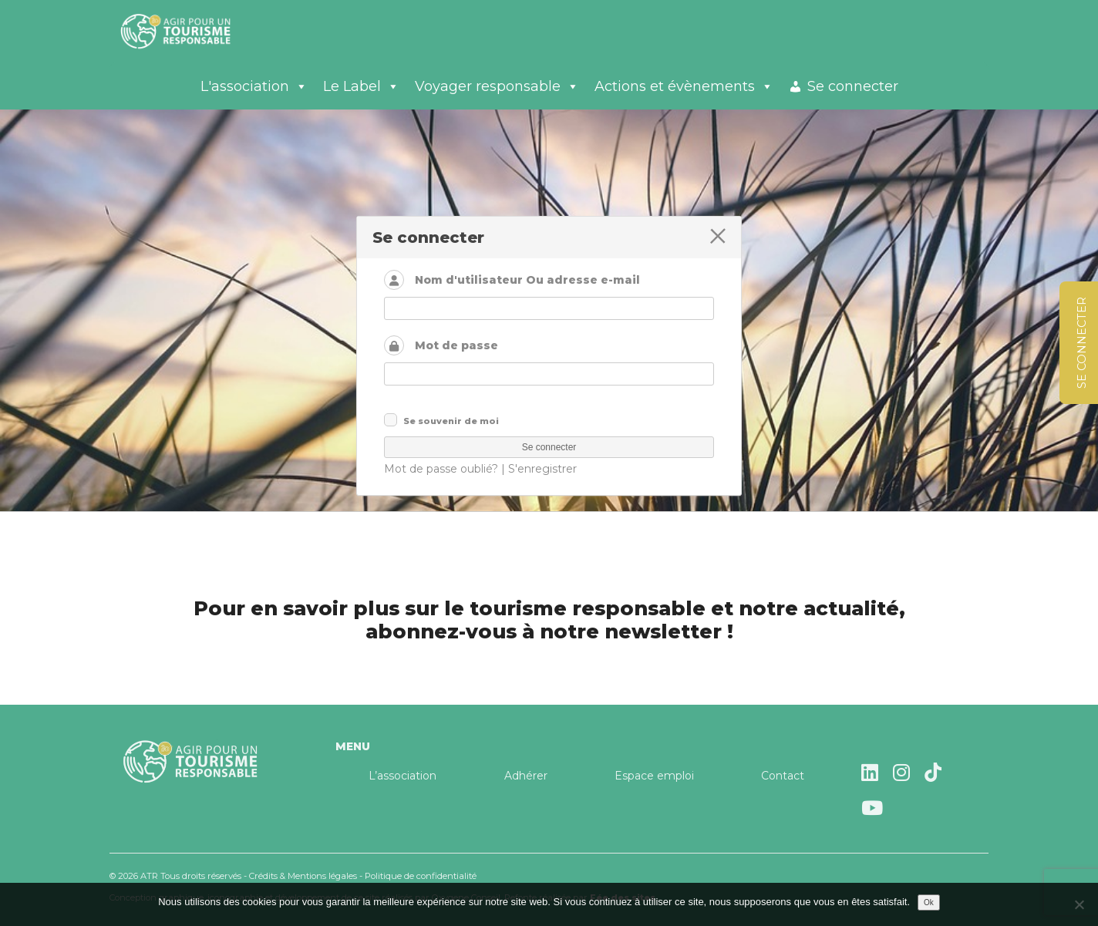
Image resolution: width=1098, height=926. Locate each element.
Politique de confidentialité (421, 875)
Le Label (361, 86)
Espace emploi (654, 776)
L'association (254, 86)
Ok (929, 902)
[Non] (1078, 904)
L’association (402, 776)
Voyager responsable (497, 86)
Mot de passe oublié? (441, 469)
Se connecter (852, 86)
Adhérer (525, 776)
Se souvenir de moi (451, 421)
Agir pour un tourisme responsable (194, 31)
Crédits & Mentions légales (303, 875)
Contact (782, 776)
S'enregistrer (542, 469)
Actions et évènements (683, 86)
